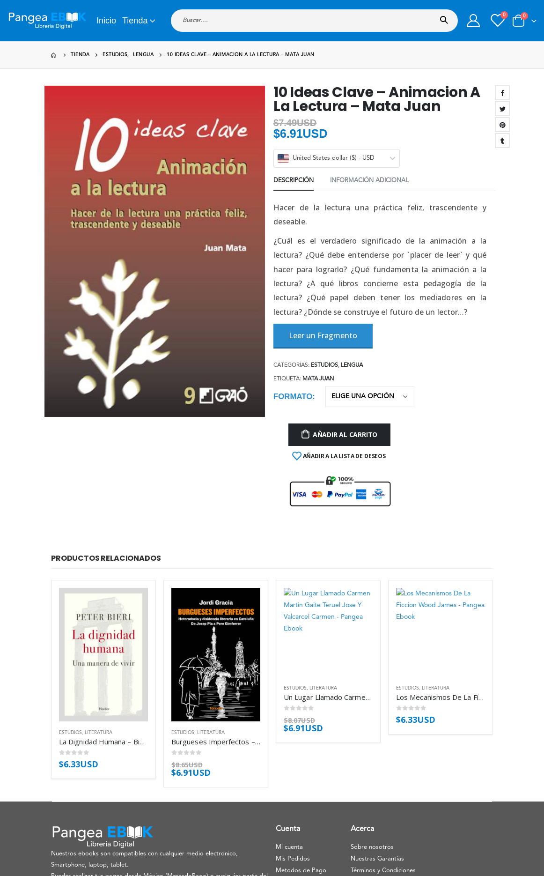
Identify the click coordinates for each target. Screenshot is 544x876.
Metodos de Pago (301, 749)
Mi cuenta (289, 726)
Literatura (98, 611)
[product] (103, 555)
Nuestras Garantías (377, 738)
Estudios (70, 611)
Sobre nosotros (372, 726)
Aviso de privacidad (303, 784)
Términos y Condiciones (383, 749)
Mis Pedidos (293, 738)
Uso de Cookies (373, 761)
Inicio (106, 20)
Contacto (288, 773)
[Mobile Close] (2, 870)
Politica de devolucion (381, 773)
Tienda (134, 20)
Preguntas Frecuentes (306, 761)
